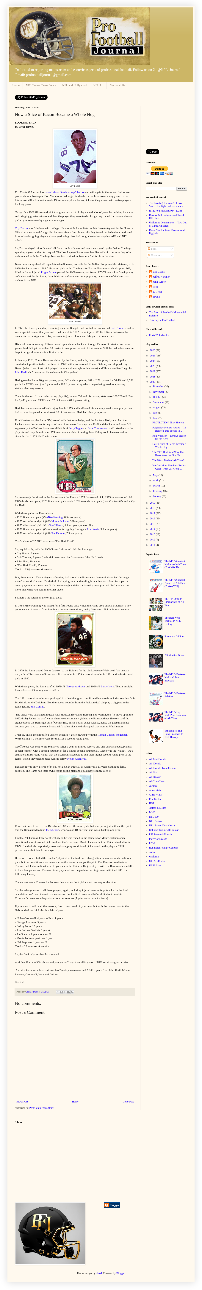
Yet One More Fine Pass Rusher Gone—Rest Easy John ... (169, 467)
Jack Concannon (97, 428)
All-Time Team (157, 781)
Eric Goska (159, 271)
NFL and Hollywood (74, 85)
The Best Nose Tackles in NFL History (173, 620)
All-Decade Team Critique (163, 768)
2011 (153, 545)
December (158, 386)
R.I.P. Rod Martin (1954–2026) (165, 210)
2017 (153, 513)
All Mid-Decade (157, 759)
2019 (153, 502)
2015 (153, 524)
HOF (151, 803)
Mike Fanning (55, 517)
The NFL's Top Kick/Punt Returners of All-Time (175, 715)
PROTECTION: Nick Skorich (168, 422)
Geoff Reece (56, 525)
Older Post (128, 1101)
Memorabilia (117, 85)
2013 (153, 534)
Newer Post (22, 1101)
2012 (153, 539)
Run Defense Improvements (163, 847)
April (156, 480)
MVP (152, 812)
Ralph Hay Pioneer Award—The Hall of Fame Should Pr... (169, 429)
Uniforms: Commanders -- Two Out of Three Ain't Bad (168, 224)
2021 (153, 376)
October (157, 397)
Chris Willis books (159, 335)
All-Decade (155, 763)
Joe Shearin (52, 829)
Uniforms (154, 856)
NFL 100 (154, 816)
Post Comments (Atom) (41, 1108)
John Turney (159, 281)
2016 (153, 518)
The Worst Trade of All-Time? (168, 460)
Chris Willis (155, 794)
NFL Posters (155, 821)
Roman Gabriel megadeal (112, 734)
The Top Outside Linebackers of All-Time (175, 602)
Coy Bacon (21, 228)
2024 (153, 360)
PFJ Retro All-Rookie (160, 834)
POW (152, 843)
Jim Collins (37, 706)
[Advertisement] (166, 125)
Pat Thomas (58, 533)
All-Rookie (155, 777)
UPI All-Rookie (157, 861)
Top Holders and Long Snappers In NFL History (174, 734)
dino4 (99, 1273)
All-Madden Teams (175, 655)
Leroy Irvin (107, 686)
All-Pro (153, 772)
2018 (153, 508)
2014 (153, 529)
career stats (155, 790)
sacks (152, 852)
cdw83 (156, 296)
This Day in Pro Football (162, 320)
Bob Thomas (118, 327)
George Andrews (75, 686)
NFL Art (98, 85)
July (155, 413)
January (157, 496)
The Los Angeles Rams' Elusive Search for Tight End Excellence (166, 205)
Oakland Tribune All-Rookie (164, 830)
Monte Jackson (60, 521)
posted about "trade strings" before (64, 192)
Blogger (120, 1273)
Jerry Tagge (76, 428)
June (155, 418)
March (156, 485)
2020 (153, 381)
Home (16, 85)
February (158, 491)
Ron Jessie (93, 529)
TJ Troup (157, 291)
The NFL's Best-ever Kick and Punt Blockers (175, 677)
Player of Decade (158, 839)
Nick (155, 286)
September (159, 402)
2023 (153, 366)
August (157, 407)
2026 (153, 350)
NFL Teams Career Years (41, 85)
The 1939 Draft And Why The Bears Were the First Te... (168, 454)
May (155, 475)
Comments (155, 255)
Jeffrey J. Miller (161, 276)
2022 (153, 371)
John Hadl (21, 372)
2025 (153, 355)
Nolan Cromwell (77, 758)
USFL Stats (155, 865)
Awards (153, 785)
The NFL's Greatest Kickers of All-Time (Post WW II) (175, 564)
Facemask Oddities (174, 636)
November (159, 391)
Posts (152, 248)
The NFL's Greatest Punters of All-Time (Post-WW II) (175, 583)
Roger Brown (49, 272)
